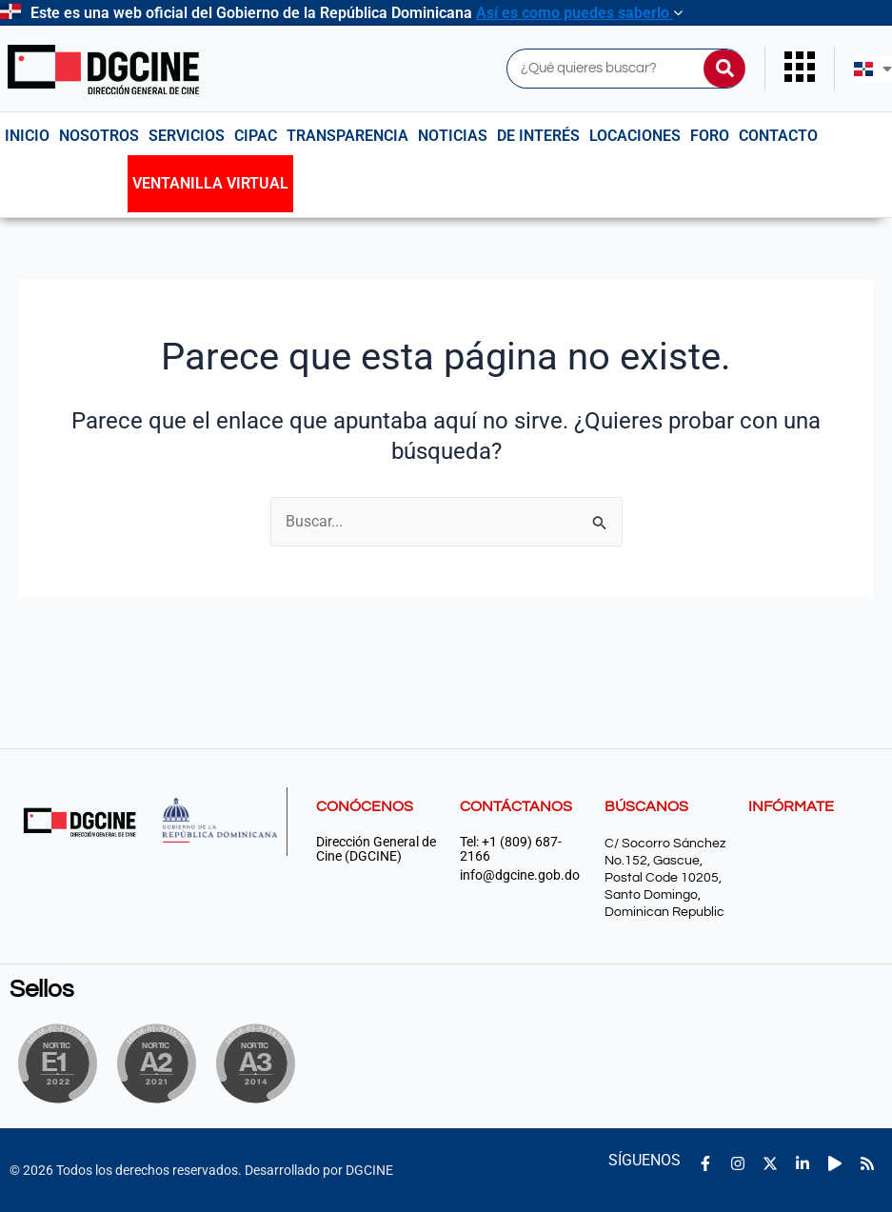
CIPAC (255, 136)
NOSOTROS (99, 136)
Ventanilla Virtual (210, 183)
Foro (709, 136)
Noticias (452, 136)
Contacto (778, 136)
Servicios (187, 136)
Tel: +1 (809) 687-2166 (511, 849)
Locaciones (635, 136)
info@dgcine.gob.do (520, 875)
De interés (538, 136)
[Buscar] (724, 69)
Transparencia (347, 136)
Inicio (27, 136)
